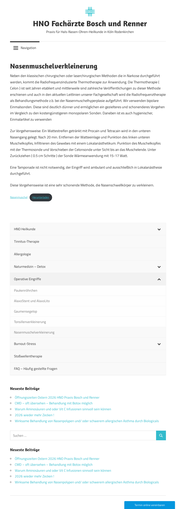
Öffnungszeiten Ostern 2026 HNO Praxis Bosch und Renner (57, 397)
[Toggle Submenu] (159, 229)
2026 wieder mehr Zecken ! (34, 415)
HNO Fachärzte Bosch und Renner (90, 23)
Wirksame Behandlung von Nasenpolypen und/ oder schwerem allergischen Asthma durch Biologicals (87, 421)
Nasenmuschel (18, 197)
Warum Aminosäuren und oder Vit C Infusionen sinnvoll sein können (63, 409)
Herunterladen (40, 197)
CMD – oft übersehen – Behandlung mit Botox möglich (54, 403)
